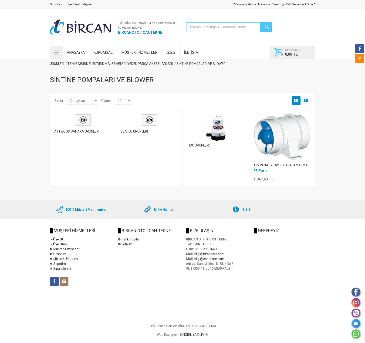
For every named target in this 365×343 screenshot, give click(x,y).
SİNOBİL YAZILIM (192, 334)
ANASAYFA (76, 52)
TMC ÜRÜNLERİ (198, 145)
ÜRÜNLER (57, 64)
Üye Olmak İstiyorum (80, 4)
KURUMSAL (103, 52)
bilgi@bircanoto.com (209, 254)
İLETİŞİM (191, 52)
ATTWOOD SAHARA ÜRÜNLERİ (77, 131)
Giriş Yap (56, 4)
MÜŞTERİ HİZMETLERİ (139, 52)
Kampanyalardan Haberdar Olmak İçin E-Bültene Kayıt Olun (274, 4)
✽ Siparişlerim (60, 268)
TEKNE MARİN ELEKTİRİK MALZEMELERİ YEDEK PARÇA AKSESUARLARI (120, 64)
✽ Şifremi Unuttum (64, 259)
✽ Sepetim (58, 264)
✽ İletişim (125, 244)
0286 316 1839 (203, 244)
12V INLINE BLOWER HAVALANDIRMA (280, 165)
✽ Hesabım (58, 254)
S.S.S (171, 52)
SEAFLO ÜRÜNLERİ (134, 131)
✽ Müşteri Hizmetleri (65, 249)
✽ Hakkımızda (128, 239)
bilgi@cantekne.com (209, 259)
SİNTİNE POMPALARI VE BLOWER (201, 64)
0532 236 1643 (206, 249)
